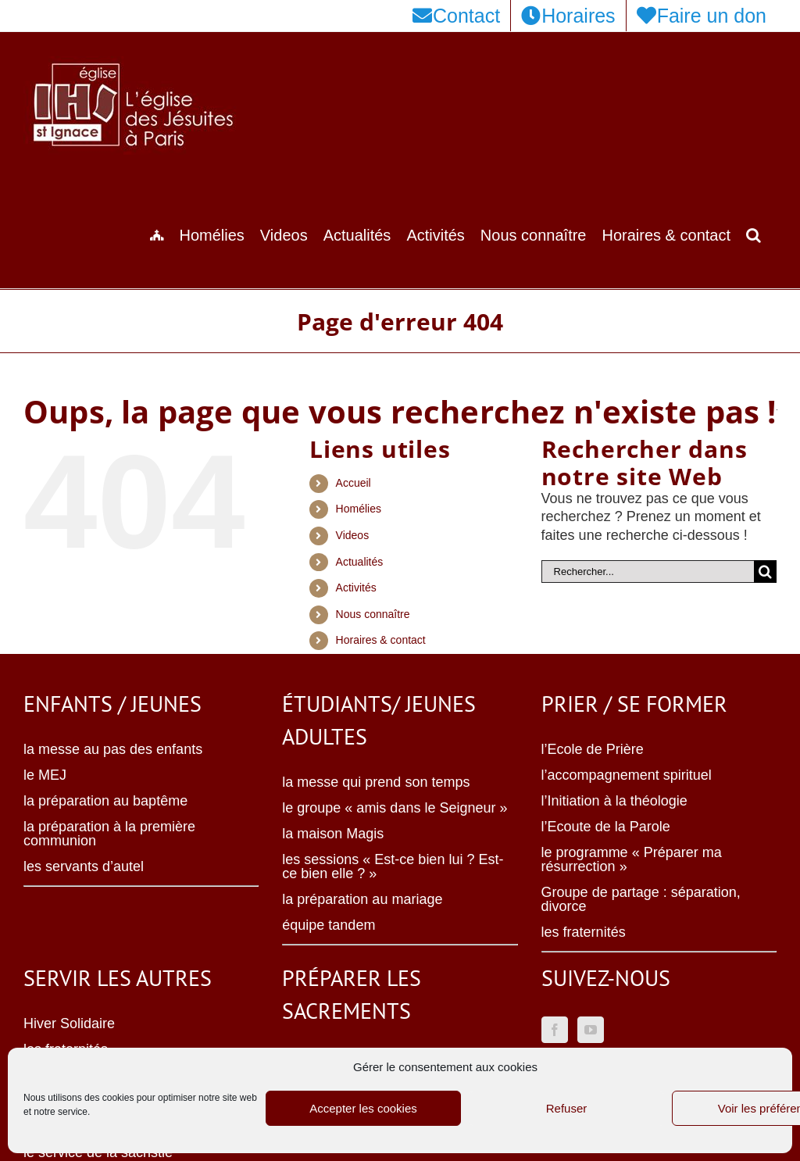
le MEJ (44, 775)
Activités (356, 587)
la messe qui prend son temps (376, 782)
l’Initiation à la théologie (614, 801)
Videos (353, 535)
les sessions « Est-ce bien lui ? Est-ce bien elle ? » (392, 866)
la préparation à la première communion (109, 834)
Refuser (567, 1108)
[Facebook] (554, 1029)
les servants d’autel (83, 866)
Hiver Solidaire (69, 1023)
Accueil (353, 483)
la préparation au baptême (105, 801)
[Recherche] (765, 571)
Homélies (358, 508)
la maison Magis (333, 834)
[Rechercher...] (647, 571)
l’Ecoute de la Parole (605, 827)
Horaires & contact (381, 640)
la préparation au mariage (362, 899)
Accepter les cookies (363, 1108)
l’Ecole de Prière (592, 749)
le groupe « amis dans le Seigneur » (394, 808)
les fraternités (583, 932)
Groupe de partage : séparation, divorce (641, 899)
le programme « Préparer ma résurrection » (631, 859)
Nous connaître (373, 614)
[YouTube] (590, 1029)
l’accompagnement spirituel (626, 775)
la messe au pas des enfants (112, 749)
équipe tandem (328, 925)
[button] (753, 233)
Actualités (360, 561)
